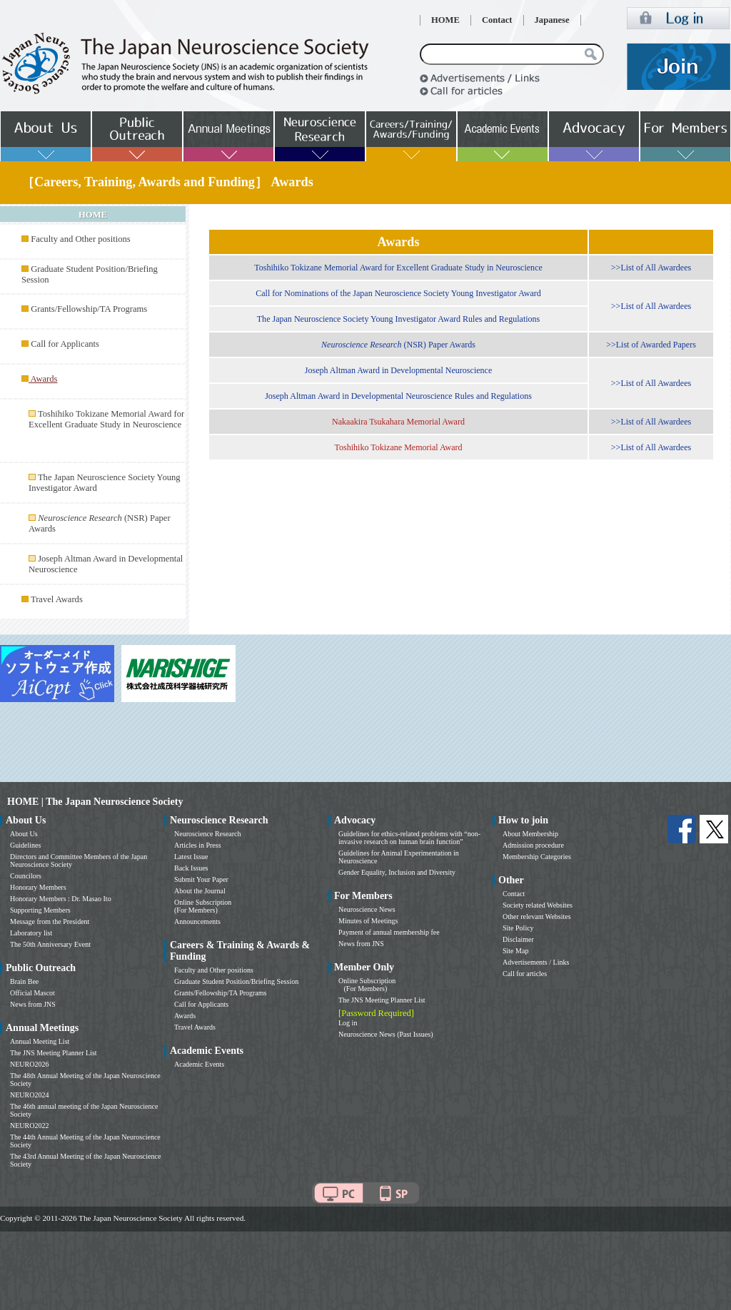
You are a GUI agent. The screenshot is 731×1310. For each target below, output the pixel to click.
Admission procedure (533, 845)
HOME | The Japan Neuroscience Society (95, 801)
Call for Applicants (65, 344)
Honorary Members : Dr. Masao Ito (60, 899)
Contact (497, 20)
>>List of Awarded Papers (651, 345)
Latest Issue (191, 856)
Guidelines (25, 845)
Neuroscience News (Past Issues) (385, 1034)
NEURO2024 (29, 1095)
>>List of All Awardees (651, 268)
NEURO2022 (29, 1125)
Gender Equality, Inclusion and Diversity (396, 872)
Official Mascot (32, 993)
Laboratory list (31, 933)
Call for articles (525, 974)
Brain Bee (24, 981)
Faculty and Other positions (81, 239)
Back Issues (191, 868)
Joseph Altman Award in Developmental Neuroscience (399, 370)
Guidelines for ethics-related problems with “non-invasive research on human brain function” (409, 838)
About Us (24, 834)
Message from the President (49, 921)
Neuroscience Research (207, 834)
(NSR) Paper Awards (398, 345)
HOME (445, 20)
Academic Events (199, 1064)
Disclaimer (518, 939)
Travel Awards (57, 599)
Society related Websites (538, 905)
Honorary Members (38, 887)
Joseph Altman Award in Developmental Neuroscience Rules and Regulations (398, 396)
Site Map (515, 951)
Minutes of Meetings (368, 921)
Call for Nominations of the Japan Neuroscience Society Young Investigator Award (398, 293)
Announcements (197, 921)
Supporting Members (40, 910)
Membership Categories (537, 856)
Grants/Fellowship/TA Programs (89, 309)
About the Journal (200, 891)
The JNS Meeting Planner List (53, 1053)
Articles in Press (197, 845)
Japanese (552, 20)
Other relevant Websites (537, 916)
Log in (347, 1023)
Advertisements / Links (536, 962)
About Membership (530, 834)
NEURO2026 (29, 1064)
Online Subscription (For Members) (202, 906)
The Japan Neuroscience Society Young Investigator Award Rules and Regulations (398, 319)
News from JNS (33, 1004)
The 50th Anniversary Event (50, 944)
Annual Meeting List (39, 1041)
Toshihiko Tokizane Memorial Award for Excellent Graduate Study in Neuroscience (106, 419)
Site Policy (518, 928)
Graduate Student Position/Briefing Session (236, 981)
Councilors (25, 876)
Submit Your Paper (201, 879)
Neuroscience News (366, 909)
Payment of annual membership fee (389, 932)
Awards (185, 1016)
